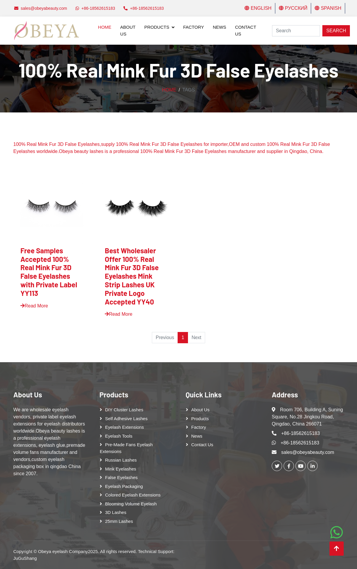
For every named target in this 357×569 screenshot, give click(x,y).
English (258, 8)
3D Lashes (115, 512)
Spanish (328, 8)
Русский (293, 8)
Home (104, 27)
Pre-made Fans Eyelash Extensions (126, 448)
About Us (127, 30)
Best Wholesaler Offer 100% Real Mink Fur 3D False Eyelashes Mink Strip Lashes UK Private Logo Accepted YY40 (132, 276)
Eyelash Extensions (124, 427)
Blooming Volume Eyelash (131, 503)
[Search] (296, 30)
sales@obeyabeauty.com (307, 452)
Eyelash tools (118, 436)
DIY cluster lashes (124, 409)
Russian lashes (121, 459)
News (219, 27)
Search (336, 30)
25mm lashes (119, 521)
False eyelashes (121, 477)
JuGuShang (25, 558)
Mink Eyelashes (120, 468)
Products (156, 27)
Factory (193, 27)
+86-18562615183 (300, 433)
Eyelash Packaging (124, 486)
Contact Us (245, 30)
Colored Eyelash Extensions (133, 494)
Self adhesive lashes (126, 418)
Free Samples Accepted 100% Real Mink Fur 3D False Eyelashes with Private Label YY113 (48, 271)
